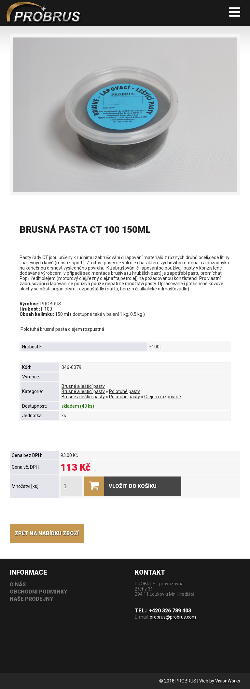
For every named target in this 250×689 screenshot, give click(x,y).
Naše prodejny (31, 599)
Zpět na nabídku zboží (47, 533)
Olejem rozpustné (162, 396)
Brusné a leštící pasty (83, 386)
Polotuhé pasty (124, 391)
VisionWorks (227, 680)
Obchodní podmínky (38, 592)
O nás (18, 584)
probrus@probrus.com (173, 617)
